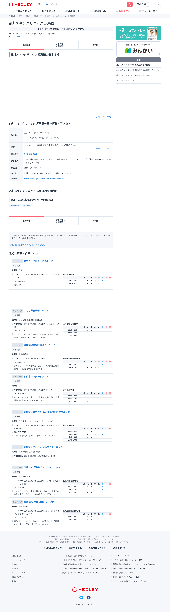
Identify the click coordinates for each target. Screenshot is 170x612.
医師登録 (141, 4)
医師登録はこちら (97, 548)
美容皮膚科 (15, 205)
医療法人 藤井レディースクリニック (42, 467)
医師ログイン (119, 548)
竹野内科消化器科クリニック (38, 261)
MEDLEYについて (53, 548)
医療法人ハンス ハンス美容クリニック (43, 447)
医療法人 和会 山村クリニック (39, 502)
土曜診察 (16, 266)
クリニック (17, 261)
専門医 (95, 45)
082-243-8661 (19, 37)
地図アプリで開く (104, 116)
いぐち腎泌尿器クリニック (37, 310)
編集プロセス (75, 548)
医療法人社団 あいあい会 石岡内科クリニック (47, 412)
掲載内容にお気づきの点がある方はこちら (27, 245)
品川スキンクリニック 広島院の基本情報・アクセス (137, 70)
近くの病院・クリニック (126, 81)
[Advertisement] (62, 298)
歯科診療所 (17, 377)
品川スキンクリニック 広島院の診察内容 (133, 75)
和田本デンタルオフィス (36, 376)
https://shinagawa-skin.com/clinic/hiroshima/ (44, 179)
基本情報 (26, 45)
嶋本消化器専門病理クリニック (39, 345)
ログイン (154, 4)
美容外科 (27, 205)
